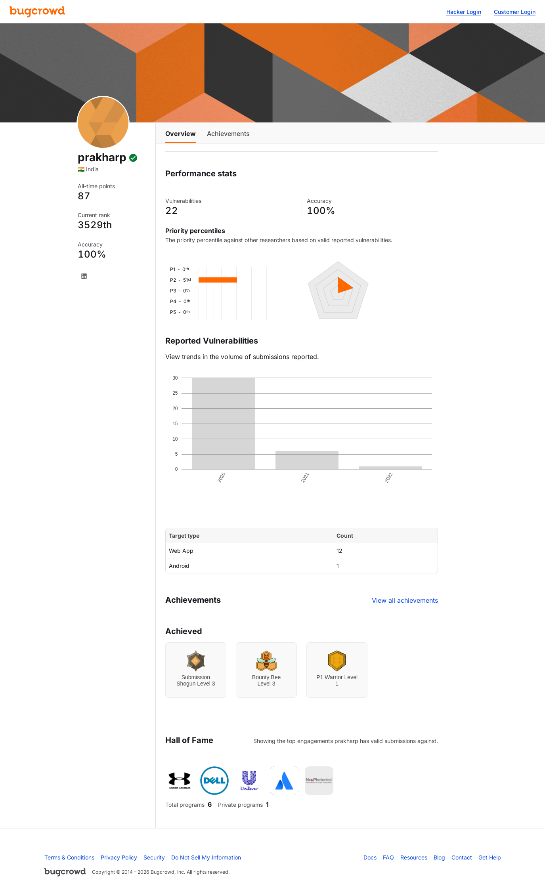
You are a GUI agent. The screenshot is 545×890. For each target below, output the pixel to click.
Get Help (489, 857)
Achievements (228, 134)
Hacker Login (463, 11)
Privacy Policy (119, 857)
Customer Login (514, 11)
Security (154, 857)
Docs (370, 857)
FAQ (388, 857)
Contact (461, 857)
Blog (439, 857)
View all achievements (405, 600)
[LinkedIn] (84, 276)
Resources (413, 857)
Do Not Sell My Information (206, 857)
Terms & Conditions (69, 857)
